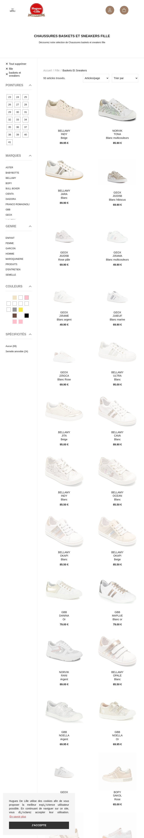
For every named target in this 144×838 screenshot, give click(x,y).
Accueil (47, 70)
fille (57, 70)
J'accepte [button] (39, 825)
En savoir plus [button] (18, 816)
